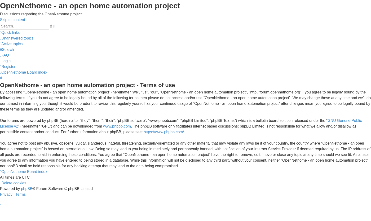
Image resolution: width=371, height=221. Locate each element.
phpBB (26, 189)
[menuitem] (17, 38)
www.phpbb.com (117, 126)
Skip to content (12, 20)
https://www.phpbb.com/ (164, 132)
